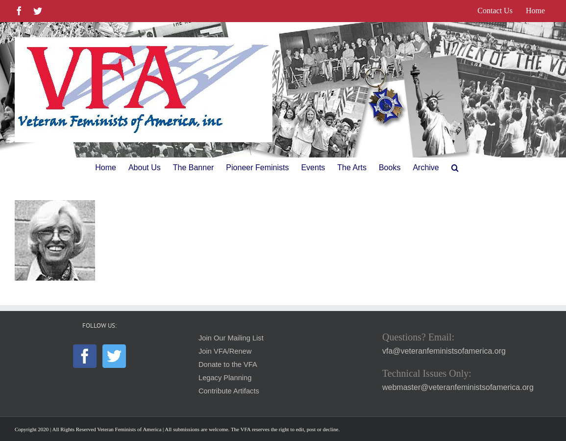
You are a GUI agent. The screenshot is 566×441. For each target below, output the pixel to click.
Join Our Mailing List (231, 338)
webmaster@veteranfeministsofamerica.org (458, 387)
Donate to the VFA (227, 364)
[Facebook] (85, 356)
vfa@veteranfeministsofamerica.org (444, 351)
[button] (455, 168)
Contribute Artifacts (228, 391)
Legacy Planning (224, 378)
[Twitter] (114, 356)
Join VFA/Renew (224, 351)
